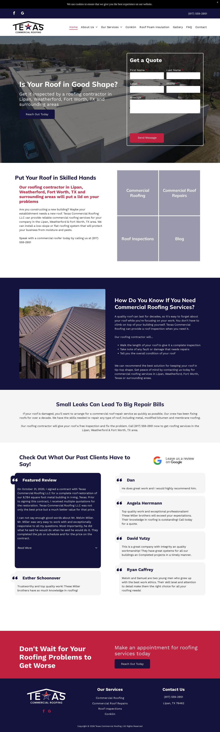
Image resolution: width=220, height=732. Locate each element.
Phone (170, 83)
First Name (137, 70)
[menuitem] (73, 27)
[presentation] (156, 123)
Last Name (173, 70)
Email (133, 83)
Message (135, 97)
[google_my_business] (22, 14)
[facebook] (14, 14)
